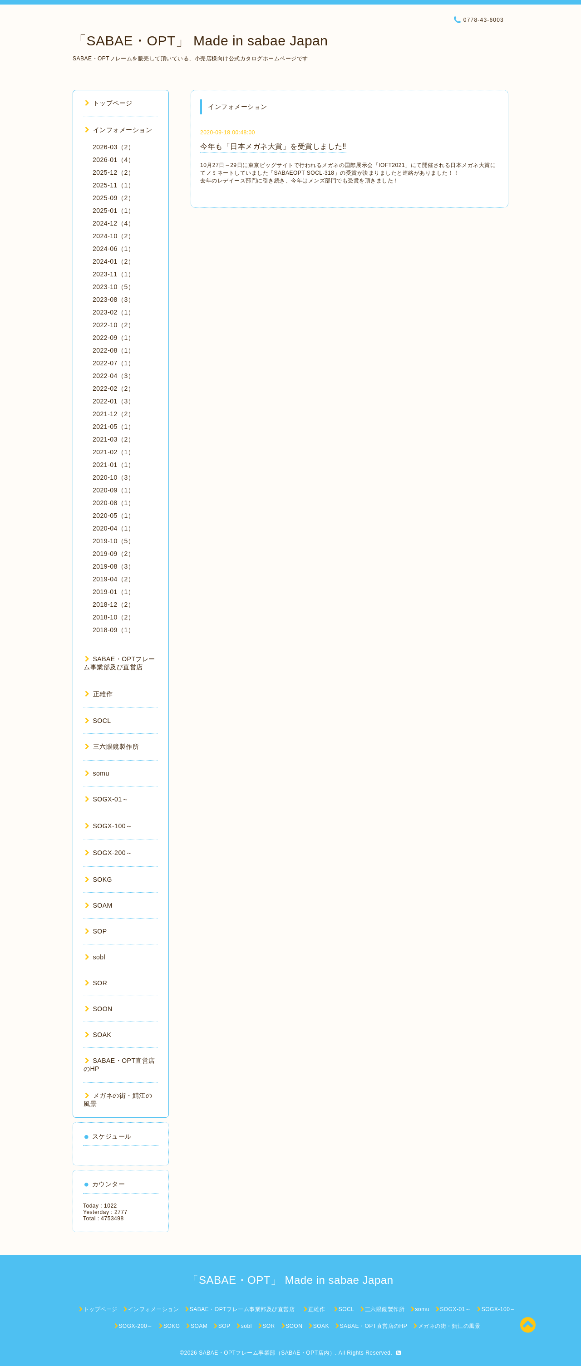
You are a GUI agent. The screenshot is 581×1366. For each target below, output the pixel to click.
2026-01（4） (113, 159)
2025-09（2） (113, 197)
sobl (95, 957)
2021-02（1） (113, 452)
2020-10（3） (113, 477)
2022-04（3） (113, 375)
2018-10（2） (113, 617)
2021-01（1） (113, 464)
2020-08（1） (113, 502)
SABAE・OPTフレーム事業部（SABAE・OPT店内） (267, 1353)
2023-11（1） (113, 274)
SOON (99, 1008)
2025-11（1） (113, 185)
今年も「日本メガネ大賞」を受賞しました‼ (273, 146)
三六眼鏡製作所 (112, 746)
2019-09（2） (113, 553)
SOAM (99, 905)
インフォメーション (118, 129)
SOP (96, 931)
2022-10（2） (113, 325)
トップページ (109, 103)
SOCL (98, 720)
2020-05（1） (113, 515)
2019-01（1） (113, 591)
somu (97, 773)
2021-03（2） (113, 439)
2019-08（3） (113, 566)
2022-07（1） (113, 363)
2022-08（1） (113, 350)
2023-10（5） (113, 286)
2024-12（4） (113, 223)
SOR (96, 983)
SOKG (98, 879)
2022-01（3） (113, 401)
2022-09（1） (113, 337)
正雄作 (102, 694)
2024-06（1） (113, 248)
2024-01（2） (113, 261)
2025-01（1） (113, 210)
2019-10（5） (113, 541)
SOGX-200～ (108, 852)
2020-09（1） (113, 490)
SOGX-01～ (106, 799)
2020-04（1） (113, 528)
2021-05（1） (113, 426)
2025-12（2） (113, 172)
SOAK (98, 1034)
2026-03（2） (113, 147)
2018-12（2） (113, 604)
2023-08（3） (113, 299)
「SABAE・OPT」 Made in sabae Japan (200, 40)
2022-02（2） (113, 388)
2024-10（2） (113, 236)
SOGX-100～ (108, 826)
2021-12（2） (113, 414)
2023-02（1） (113, 312)
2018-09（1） (113, 630)
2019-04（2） (113, 579)
